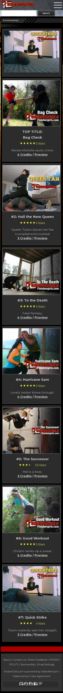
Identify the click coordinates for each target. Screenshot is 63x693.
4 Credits (24, 154)
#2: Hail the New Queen (32, 217)
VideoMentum (49, 671)
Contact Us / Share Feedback (30, 659)
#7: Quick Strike (32, 617)
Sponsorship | (29, 664)
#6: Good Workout (32, 538)
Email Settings (45, 664)
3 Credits (24, 238)
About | (8, 659)
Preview (41, 154)
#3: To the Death (32, 300)
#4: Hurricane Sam (32, 380)
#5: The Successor (32, 459)
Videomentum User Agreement (32, 676)
